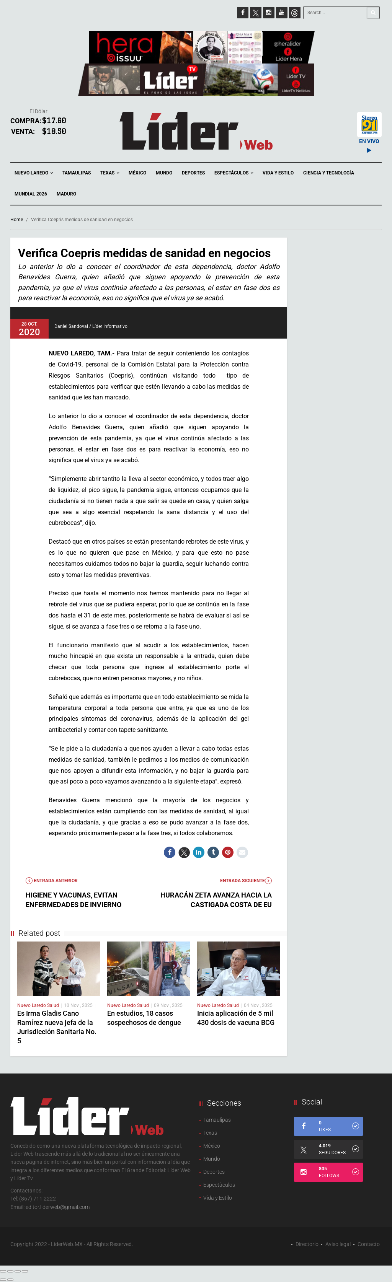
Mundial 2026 (31, 194)
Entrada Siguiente (246, 880)
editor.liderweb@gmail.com (58, 1207)
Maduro (66, 194)
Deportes (193, 173)
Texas (109, 173)
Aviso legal (338, 1244)
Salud (53, 1005)
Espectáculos (233, 173)
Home (16, 219)
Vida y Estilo (278, 173)
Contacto (369, 1244)
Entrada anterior (52, 880)
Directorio (307, 1244)
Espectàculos (219, 1185)
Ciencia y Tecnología (328, 173)
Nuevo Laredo (34, 173)
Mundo (164, 173)
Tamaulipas (76, 173)
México (137, 173)
